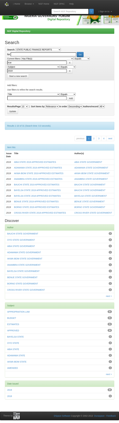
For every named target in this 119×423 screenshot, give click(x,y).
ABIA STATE (13, 349)
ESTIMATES (13, 324)
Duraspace (99, 416)
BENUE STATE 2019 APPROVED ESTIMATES (36, 201)
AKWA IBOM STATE (17, 362)
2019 (9, 390)
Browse (29, 4)
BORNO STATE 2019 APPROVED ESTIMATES (36, 207)
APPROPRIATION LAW (18, 312)
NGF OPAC (59, 4)
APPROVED (13, 330)
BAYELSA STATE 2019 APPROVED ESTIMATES (37, 190)
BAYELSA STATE (15, 337)
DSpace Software (62, 416)
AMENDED (12, 368)
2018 (9, 396)
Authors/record (90, 106)
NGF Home (43, 4)
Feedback (111, 416)
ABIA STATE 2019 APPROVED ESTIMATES (35, 162)
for (8, 54)
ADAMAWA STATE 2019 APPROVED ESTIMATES (38, 167)
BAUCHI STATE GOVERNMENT (89, 184)
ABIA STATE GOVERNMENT (88, 162)
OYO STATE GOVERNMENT (21, 240)
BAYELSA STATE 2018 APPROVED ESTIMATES (37, 196)
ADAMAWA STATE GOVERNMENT (91, 167)
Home (16, 4)
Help (71, 4)
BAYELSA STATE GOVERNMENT (90, 196)
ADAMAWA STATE (16, 355)
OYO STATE (13, 343)
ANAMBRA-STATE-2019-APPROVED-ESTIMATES (38, 179)
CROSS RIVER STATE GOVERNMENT (93, 213)
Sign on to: (105, 11)
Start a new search (18, 76)
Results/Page (14, 106)
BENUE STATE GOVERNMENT (89, 201)
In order (63, 106)
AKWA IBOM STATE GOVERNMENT (91, 173)
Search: (11, 49)
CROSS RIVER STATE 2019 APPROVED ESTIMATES (40, 213)
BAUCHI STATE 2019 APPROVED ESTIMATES (36, 184)
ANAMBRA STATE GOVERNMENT (91, 179)
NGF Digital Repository (18, 31)
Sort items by (38, 106)
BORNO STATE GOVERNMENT (89, 207)
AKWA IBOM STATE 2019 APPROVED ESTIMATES (38, 173)
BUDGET (11, 318)
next (110, 138)
